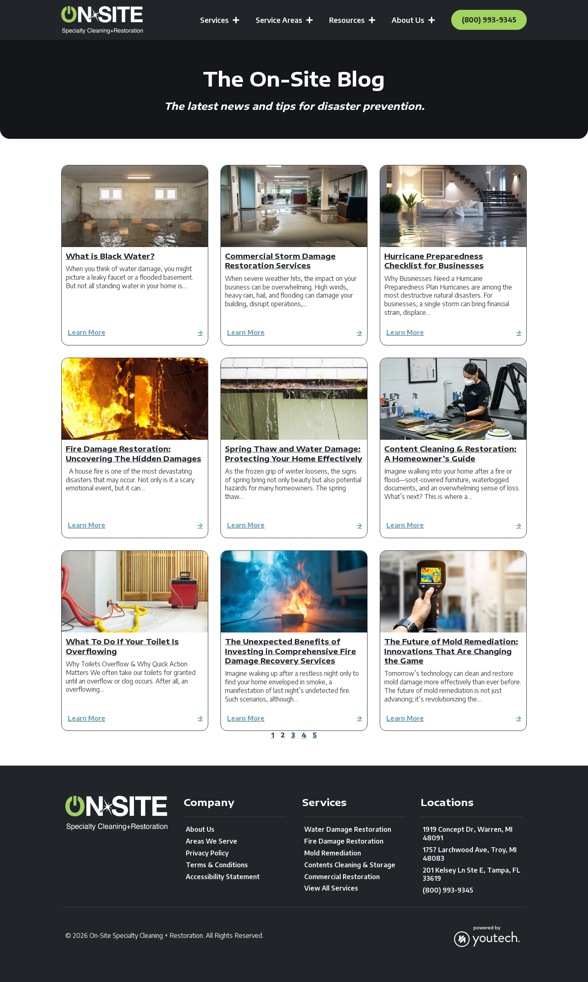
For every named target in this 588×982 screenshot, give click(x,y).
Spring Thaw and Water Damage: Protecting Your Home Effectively (293, 453)
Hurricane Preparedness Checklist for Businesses (434, 260)
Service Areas (277, 20)
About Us (406, 20)
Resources (346, 20)
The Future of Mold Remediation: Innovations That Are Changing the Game (451, 651)
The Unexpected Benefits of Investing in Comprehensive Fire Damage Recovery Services (290, 651)
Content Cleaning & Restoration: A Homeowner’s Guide (450, 453)
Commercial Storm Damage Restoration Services (280, 260)
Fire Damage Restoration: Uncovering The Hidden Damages (133, 453)
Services (213, 20)
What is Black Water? (110, 256)
